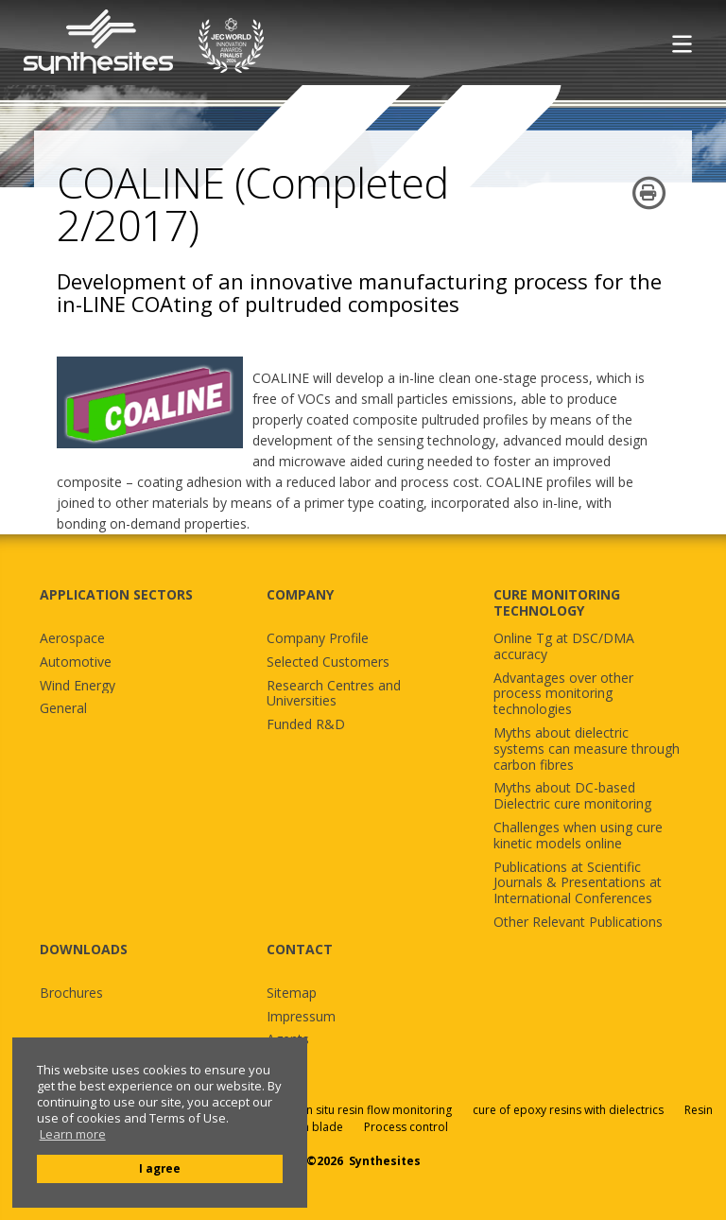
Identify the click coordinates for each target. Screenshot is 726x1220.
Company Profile (318, 639)
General (63, 709)
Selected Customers (328, 662)
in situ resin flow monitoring (377, 1110)
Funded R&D (306, 725)
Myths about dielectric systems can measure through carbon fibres (586, 749)
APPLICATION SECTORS (116, 594)
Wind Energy (77, 686)
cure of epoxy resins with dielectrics (569, 1110)
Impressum (301, 1017)
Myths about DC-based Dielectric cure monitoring (572, 796)
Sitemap (292, 993)
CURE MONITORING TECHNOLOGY (556, 602)
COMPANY (300, 594)
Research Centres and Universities (334, 694)
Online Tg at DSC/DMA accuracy (563, 647)
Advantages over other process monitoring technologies (563, 694)
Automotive (76, 662)
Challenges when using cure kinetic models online (578, 836)
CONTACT (300, 949)
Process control (406, 1127)
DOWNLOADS (84, 949)
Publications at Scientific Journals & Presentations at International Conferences (577, 883)
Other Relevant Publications (578, 923)
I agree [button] (160, 1168)
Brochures (71, 993)
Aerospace (72, 639)
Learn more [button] (73, 1134)
